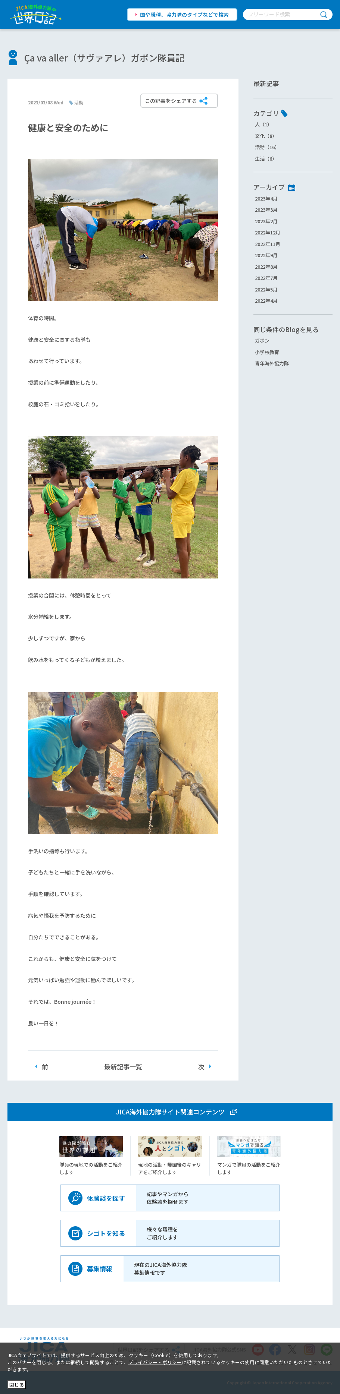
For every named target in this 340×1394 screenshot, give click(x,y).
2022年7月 (266, 277)
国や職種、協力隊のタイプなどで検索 (184, 14)
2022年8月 (266, 266)
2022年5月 (266, 289)
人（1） (263, 124)
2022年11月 (267, 243)
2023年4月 (266, 198)
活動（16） (267, 147)
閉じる (16, 1384)
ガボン (262, 340)
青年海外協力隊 (272, 363)
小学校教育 (267, 352)
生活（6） (266, 158)
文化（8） (266, 135)
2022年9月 (266, 255)
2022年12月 (267, 232)
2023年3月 (266, 209)
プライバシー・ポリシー (155, 1362)
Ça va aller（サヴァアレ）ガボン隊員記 (104, 57)
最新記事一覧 (123, 1066)
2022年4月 (266, 300)
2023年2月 (266, 221)
